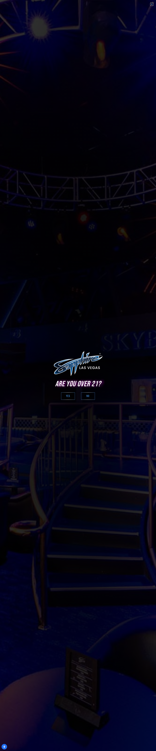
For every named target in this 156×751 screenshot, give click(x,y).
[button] (152, 4)
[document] (78, 375)
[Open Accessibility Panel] (4, 746)
